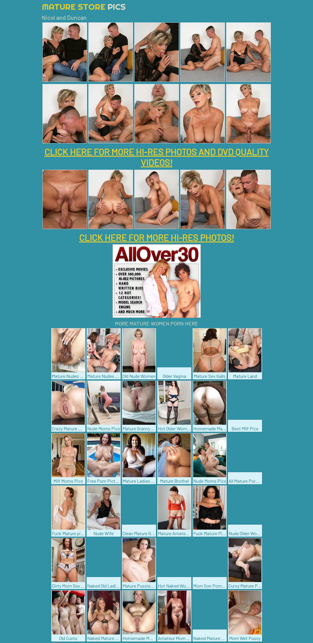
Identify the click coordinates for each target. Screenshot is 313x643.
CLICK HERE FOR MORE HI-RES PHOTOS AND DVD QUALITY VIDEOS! (156, 157)
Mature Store (84, 6)
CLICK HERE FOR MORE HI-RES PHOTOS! (156, 237)
